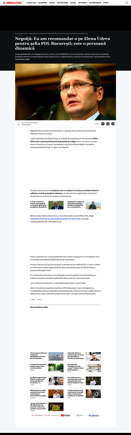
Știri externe (62, 3)
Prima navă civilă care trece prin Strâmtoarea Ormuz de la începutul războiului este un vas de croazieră (38, 355)
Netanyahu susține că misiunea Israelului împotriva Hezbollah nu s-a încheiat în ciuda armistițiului (76, 204)
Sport (106, 3)
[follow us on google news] (37, 415)
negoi (33, 299)
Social (73, 3)
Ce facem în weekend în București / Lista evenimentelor (38, 366)
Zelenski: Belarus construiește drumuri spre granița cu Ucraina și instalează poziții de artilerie (76, 355)
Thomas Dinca (26, 124)
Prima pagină (19, 33)
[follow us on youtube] (65, 415)
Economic (42, 3)
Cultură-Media (95, 3)
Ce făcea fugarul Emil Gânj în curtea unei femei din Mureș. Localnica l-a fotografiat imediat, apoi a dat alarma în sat (38, 380)
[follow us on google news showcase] (51, 415)
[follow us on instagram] (80, 415)
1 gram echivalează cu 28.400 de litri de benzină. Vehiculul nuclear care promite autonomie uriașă (38, 406)
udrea (39, 299)
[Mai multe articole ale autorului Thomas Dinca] (19, 124)
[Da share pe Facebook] (102, 123)
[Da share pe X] (107, 123)
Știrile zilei (31, 3)
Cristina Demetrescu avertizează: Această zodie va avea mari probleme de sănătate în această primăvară (76, 393)
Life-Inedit (82, 3)
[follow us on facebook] (94, 415)
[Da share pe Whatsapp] (112, 123)
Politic (52, 3)
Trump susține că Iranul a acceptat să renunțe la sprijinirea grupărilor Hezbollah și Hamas (38, 204)
